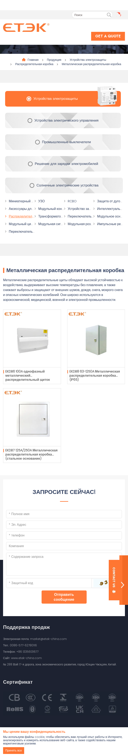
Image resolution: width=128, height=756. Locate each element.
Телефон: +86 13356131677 (21, 652)
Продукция (54, 60)
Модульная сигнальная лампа (61, 224)
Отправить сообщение (64, 597)
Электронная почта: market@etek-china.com (35, 639)
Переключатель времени (27, 231)
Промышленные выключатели (66, 141)
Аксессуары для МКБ (25, 208)
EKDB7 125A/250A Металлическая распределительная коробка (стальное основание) (31, 454)
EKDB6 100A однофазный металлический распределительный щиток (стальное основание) (27, 377)
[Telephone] (64, 535)
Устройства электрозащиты (88, 60)
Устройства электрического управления (66, 120)
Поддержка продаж (26, 627)
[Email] (64, 525)
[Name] (64, 514)
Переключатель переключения (91, 216)
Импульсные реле (110, 224)
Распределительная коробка (34, 64)
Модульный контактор (55, 208)
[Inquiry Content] (64, 564)
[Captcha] (49, 583)
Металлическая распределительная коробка (91, 64)
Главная (33, 60)
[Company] (64, 546)
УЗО (41, 201)
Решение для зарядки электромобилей (66, 163)
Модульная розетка (82, 224)
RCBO (72, 201)
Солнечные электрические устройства (67, 185)
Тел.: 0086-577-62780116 (20, 645)
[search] (108, 15)
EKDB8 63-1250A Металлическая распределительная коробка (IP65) (94, 375)
